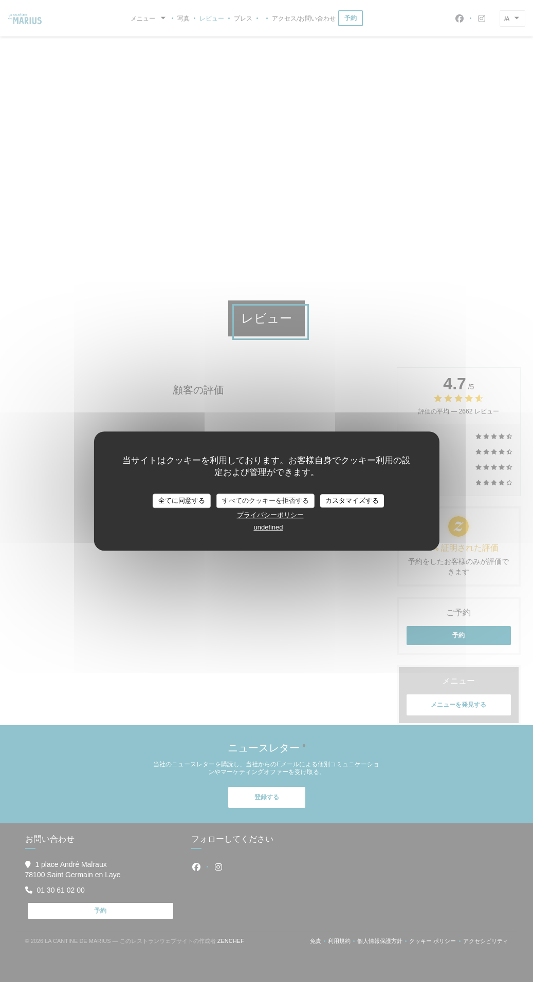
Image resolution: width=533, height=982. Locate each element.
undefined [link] (268, 527)
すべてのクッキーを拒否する (265, 500)
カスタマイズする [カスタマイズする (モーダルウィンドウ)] (352, 500)
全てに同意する (181, 500)
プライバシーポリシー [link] (270, 515)
